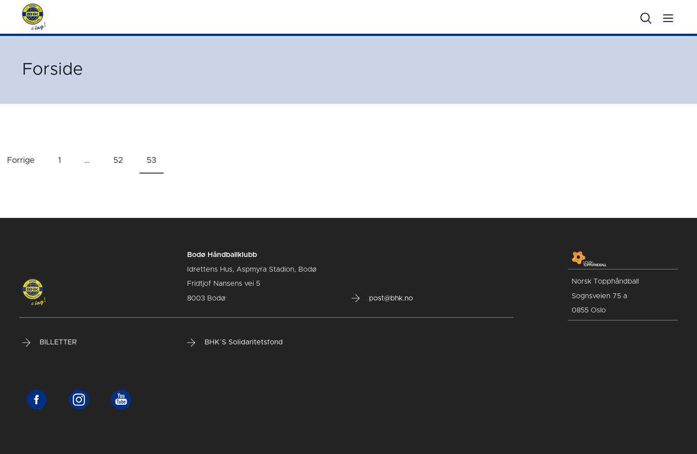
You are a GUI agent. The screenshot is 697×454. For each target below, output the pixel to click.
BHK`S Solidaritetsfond (235, 343)
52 (118, 161)
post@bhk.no (382, 298)
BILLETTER (49, 343)
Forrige (21, 161)
